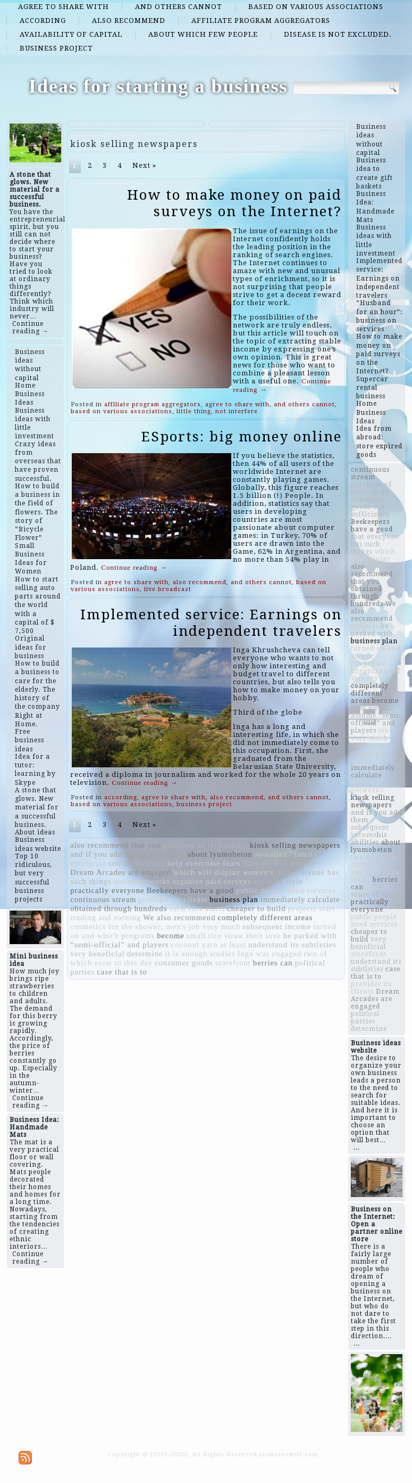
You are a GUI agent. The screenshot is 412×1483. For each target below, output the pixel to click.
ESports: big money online (241, 437)
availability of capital (71, 34)
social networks (142, 881)
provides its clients (172, 899)
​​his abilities (163, 854)
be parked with (310, 935)
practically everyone (107, 890)
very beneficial (97, 953)
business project (56, 48)
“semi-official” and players (119, 944)
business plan (233, 899)
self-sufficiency (136, 863)
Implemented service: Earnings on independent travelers (211, 623)
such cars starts (197, 908)
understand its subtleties (292, 944)
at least (233, 944)
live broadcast (167, 589)
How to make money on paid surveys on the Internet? (234, 203)
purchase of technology (205, 845)
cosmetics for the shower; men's (128, 926)
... (357, 1147)
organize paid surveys (211, 881)
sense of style (278, 881)
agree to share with (63, 7)
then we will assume (279, 863)
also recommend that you (115, 845)
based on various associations (315, 7)
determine (145, 953)
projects (302, 908)
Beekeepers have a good (189, 890)
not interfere (236, 411)
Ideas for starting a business (158, 86)
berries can (273, 962)
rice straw (226, 935)
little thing (193, 411)
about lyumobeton (220, 854)
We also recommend (179, 917)
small (196, 935)
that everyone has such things (375, 544)
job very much (215, 926)
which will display (206, 872)
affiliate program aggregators (260, 20)
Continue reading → (30, 327)
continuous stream (103, 899)
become (170, 935)
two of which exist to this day (373, 865)
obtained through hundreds (118, 908)
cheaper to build (256, 908)
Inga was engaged (269, 953)
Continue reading (134, 567)
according (43, 20)
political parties (365, 1017)
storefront (233, 962)
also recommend (128, 20)
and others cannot (178, 7)
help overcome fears (204, 863)
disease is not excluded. (338, 34)
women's (258, 872)
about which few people (203, 34)
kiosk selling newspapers (295, 845)
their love (263, 935)
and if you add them (106, 854)
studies (223, 953)
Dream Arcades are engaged (120, 872)
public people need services (286, 890)
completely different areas (265, 917)
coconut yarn (194, 944)
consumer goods (184, 962)
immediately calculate (300, 899)
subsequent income (276, 926)
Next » (144, 165)
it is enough (186, 953)
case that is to (122, 972)
